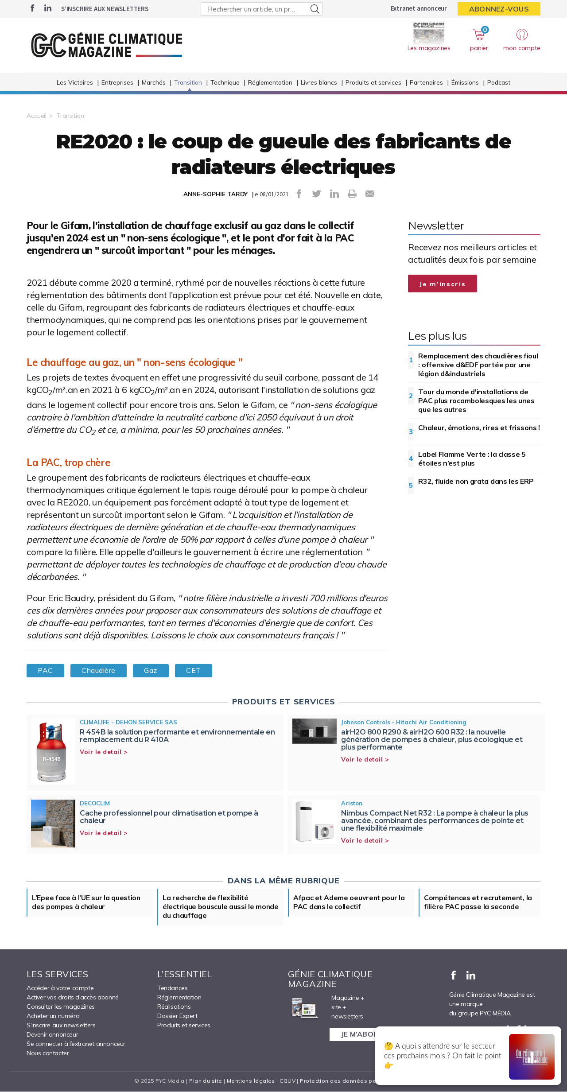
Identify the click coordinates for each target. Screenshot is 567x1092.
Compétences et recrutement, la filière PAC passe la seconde (478, 903)
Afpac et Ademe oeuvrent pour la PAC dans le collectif (349, 903)
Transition (188, 83)
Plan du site (205, 1081)
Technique (225, 83)
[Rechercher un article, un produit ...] (261, 9)
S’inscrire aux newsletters (104, 8)
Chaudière (99, 670)
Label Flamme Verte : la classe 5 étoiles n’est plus (471, 458)
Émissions (465, 83)
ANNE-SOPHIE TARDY (215, 194)
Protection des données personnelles (352, 1081)
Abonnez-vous (499, 8)
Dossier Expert (177, 1016)
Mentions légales (251, 1081)
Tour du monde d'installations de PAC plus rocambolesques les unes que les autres (476, 400)
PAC (45, 670)
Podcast (498, 83)
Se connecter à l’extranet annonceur (76, 1044)
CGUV (287, 1081)
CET (195, 670)
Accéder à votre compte (60, 988)
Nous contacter (48, 1053)
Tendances (172, 988)
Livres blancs (319, 83)
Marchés (154, 83)
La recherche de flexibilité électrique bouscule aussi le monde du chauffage (221, 907)
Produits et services (373, 83)
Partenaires (426, 83)
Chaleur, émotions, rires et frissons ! (479, 427)
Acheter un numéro (53, 1016)
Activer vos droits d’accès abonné (73, 998)
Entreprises (117, 83)
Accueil (37, 115)
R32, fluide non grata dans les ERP (475, 481)
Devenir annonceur (52, 1035)
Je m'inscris (442, 284)
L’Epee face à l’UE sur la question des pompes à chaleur (86, 903)
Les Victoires (75, 83)
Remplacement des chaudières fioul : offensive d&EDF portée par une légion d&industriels (478, 364)
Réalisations (173, 1007)
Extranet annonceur (419, 8)
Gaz (152, 670)
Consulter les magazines (61, 1007)
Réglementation (270, 83)
